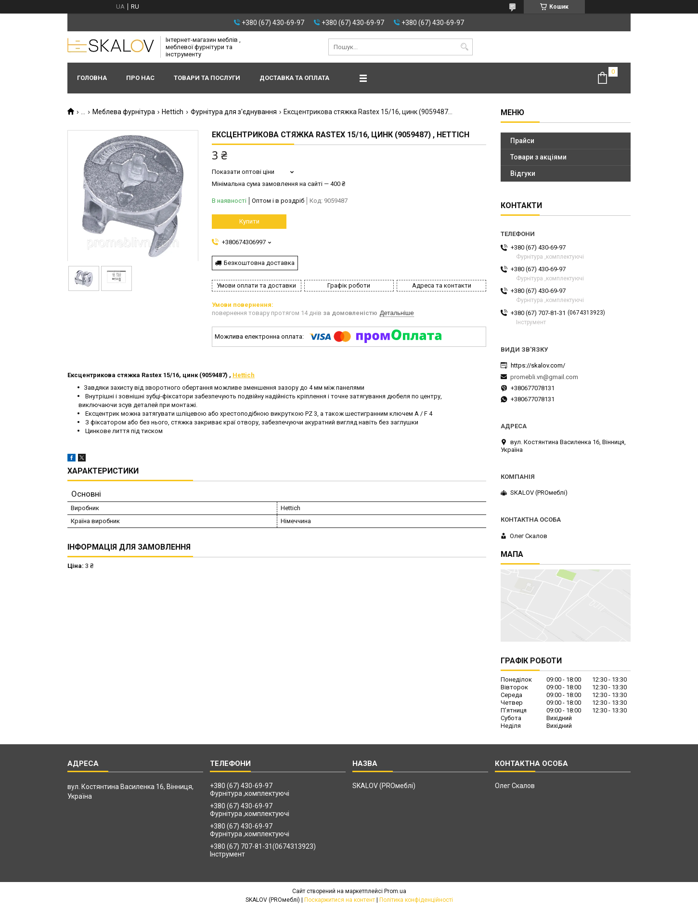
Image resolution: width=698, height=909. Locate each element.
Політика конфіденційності (416, 899)
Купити (249, 221)
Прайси (522, 141)
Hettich (172, 112)
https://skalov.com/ (538, 365)
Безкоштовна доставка (259, 262)
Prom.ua (395, 891)
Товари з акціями (538, 157)
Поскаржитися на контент (339, 899)
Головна (92, 77)
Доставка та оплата (294, 77)
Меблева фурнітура (123, 112)
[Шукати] (464, 47)
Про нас (140, 77)
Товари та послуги (207, 77)
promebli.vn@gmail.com (544, 377)
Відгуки (522, 173)
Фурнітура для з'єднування (234, 112)
